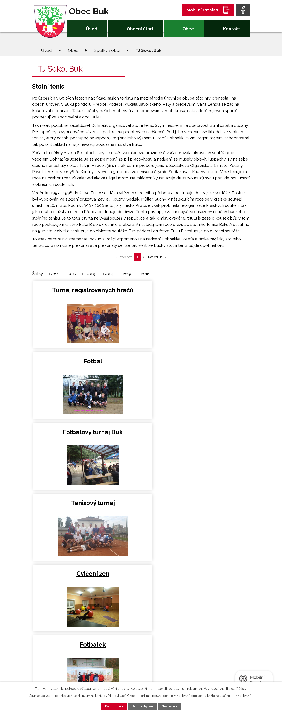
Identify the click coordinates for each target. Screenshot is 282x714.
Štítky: (38, 273)
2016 (145, 274)
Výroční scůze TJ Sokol (141, 445)
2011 (55, 274)
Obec (188, 28)
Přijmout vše (112, 706)
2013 (90, 274)
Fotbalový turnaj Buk (213, 290)
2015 (127, 274)
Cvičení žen (141, 370)
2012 (72, 274)
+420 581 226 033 (91, 664)
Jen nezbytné (143, 706)
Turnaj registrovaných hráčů (68, 297)
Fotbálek (213, 370)
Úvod (91, 28)
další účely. (239, 688)
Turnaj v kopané (68, 441)
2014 (108, 274)
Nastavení (172, 706)
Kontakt (231, 28)
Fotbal (141, 290)
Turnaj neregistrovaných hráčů (213, 449)
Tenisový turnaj (68, 370)
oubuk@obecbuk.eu (94, 671)
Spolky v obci (107, 50)
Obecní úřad (140, 28)
